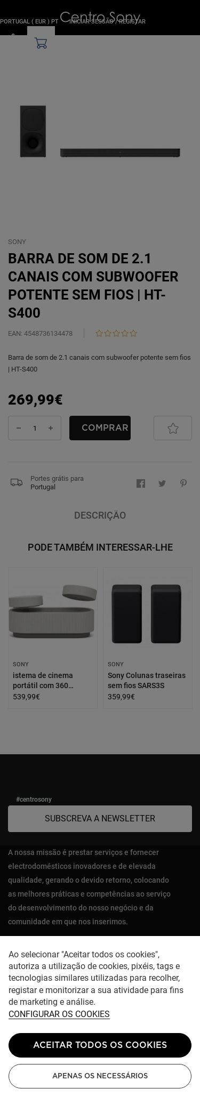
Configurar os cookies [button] (59, 1014)
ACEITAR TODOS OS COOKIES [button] (100, 1045)
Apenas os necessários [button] (100, 1076)
